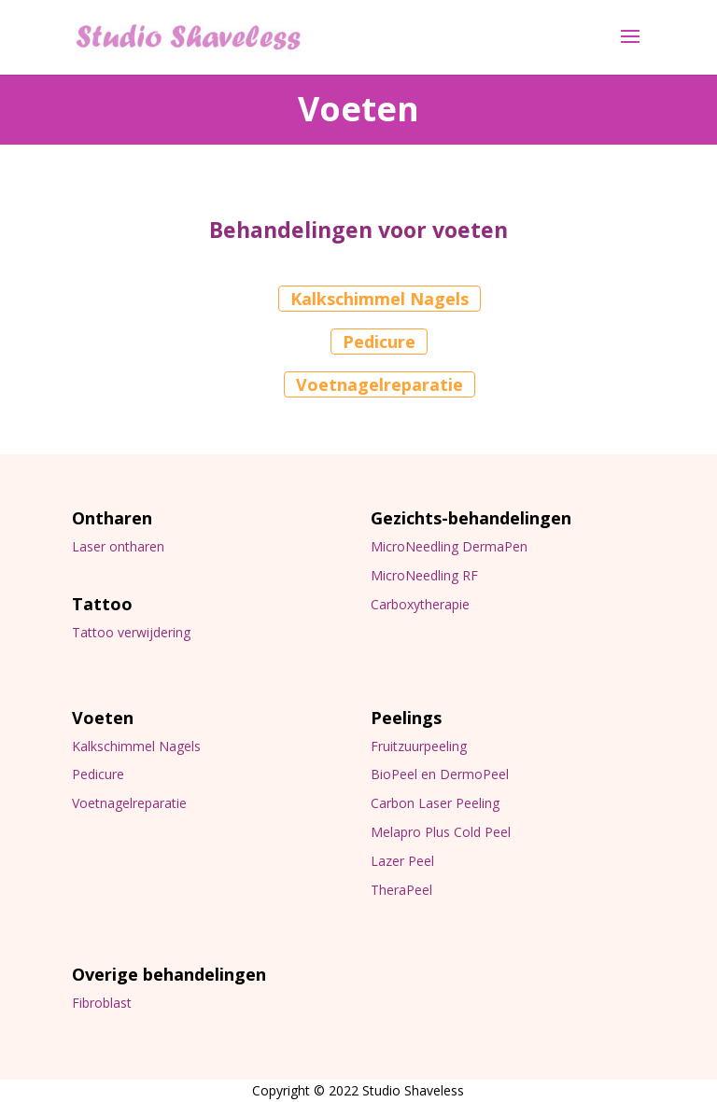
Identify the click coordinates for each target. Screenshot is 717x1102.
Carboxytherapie (420, 604)
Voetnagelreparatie (379, 384)
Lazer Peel (402, 861)
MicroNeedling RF (424, 575)
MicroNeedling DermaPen (449, 546)
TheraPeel (401, 890)
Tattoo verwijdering (131, 632)
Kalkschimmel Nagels (379, 298)
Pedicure (379, 341)
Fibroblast (102, 1002)
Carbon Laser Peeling (435, 803)
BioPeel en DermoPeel (440, 774)
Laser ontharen (118, 546)
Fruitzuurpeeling (419, 746)
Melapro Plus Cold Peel (441, 832)
